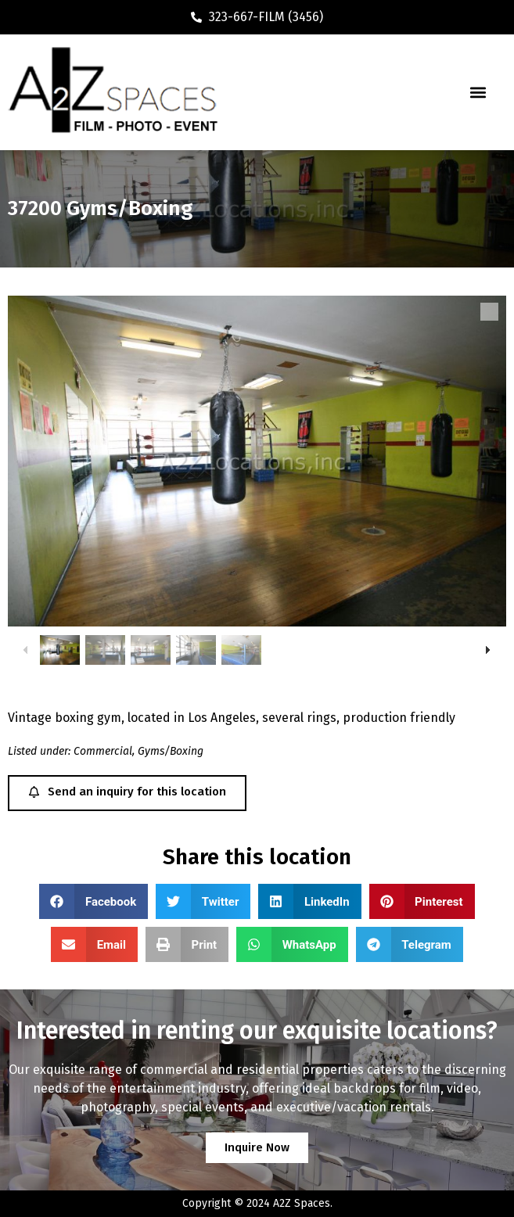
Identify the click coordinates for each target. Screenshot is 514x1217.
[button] (478, 93)
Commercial (103, 751)
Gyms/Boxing (170, 751)
